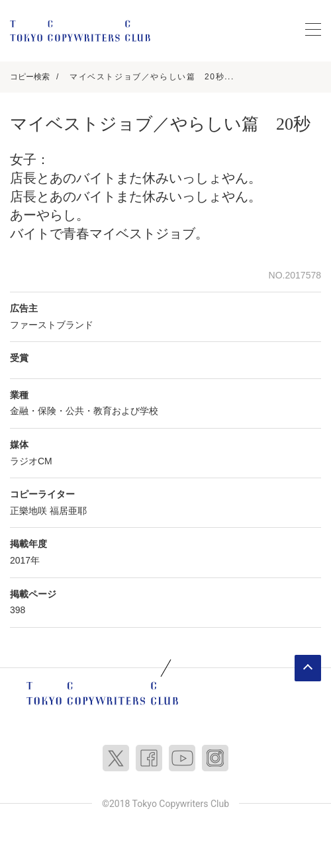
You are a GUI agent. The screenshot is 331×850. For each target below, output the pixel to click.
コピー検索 (30, 76)
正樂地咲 (28, 510)
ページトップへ (308, 668)
